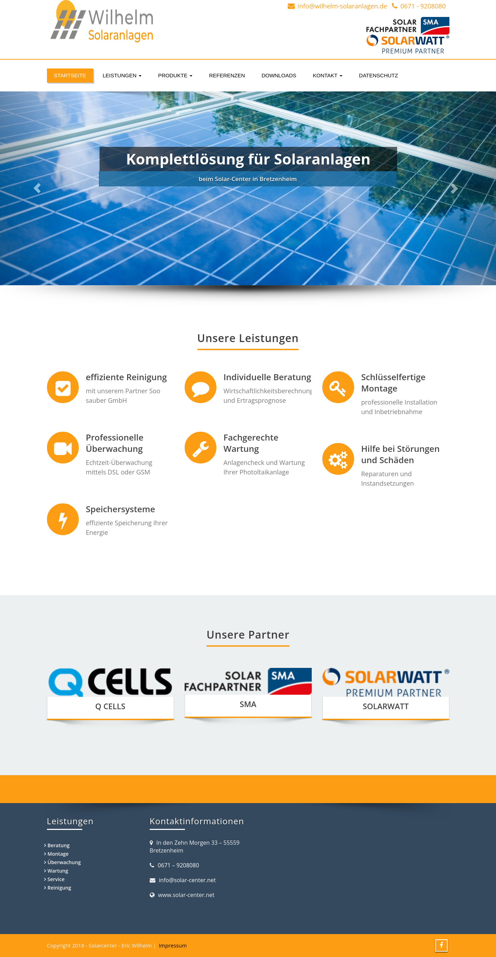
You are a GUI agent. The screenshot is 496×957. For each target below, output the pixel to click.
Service (56, 879)
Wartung (58, 870)
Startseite (70, 75)
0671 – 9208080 (178, 865)
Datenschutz (378, 75)
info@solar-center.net (187, 880)
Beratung (59, 845)
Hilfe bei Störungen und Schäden (391, 452)
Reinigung (59, 887)
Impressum (173, 945)
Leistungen (122, 75)
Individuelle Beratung (262, 377)
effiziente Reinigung (126, 377)
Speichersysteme (120, 504)
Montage (58, 853)
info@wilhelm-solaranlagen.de (342, 6)
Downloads (279, 75)
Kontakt (327, 75)
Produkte (175, 75)
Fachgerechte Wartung (246, 441)
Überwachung (64, 862)
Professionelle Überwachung (114, 441)
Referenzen (227, 75)
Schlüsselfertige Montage (384, 382)
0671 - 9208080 (423, 6)
